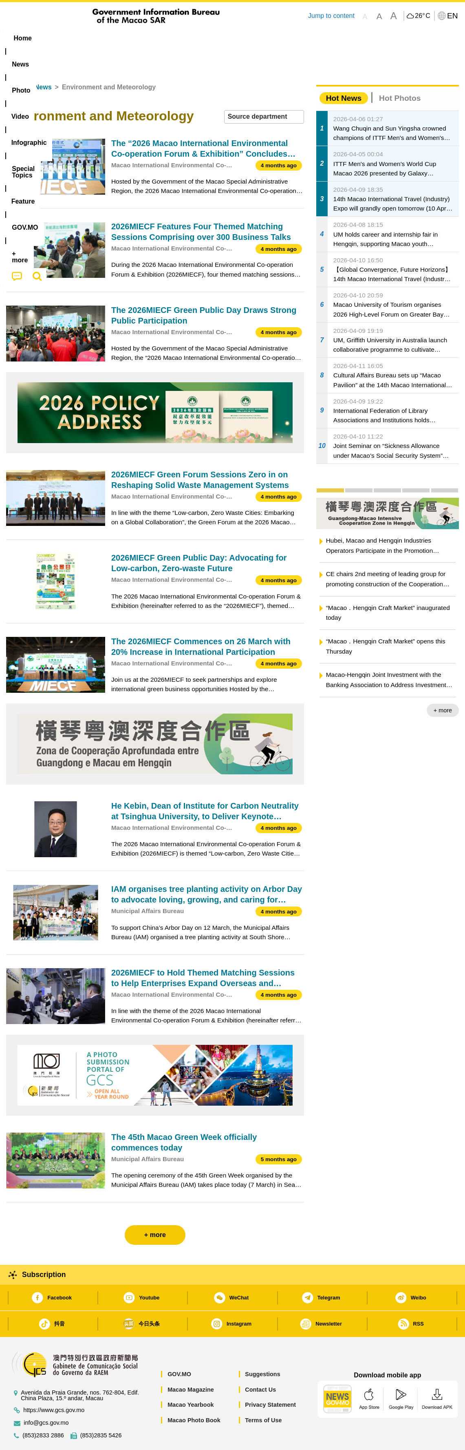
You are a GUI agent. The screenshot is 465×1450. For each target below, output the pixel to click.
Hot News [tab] (343, 73)
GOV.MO (179, 1349)
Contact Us (260, 1364)
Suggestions (262, 1349)
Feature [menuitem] (276, 38)
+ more (443, 685)
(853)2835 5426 (101, 1411)
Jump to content (331, 15)
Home (15, 62)
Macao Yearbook (190, 1380)
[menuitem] (57, 38)
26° (422, 16)
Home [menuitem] (23, 38)
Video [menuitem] (127, 38)
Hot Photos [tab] (400, 73)
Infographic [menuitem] (169, 38)
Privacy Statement (270, 1380)
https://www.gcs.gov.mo (53, 1385)
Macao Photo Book (193, 1395)
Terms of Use (263, 1395)
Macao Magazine (190, 1364)
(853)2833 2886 (43, 1411)
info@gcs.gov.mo (46, 1398)
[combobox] (264, 92)
